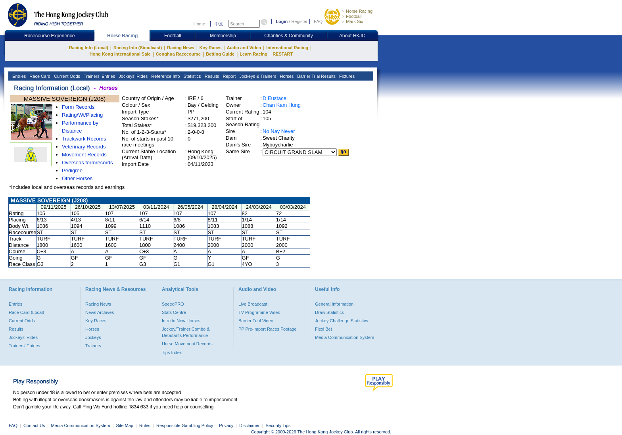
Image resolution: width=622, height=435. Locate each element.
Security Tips (278, 425)
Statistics (191, 76)
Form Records (78, 107)
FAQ (318, 21)
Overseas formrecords (87, 163)
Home (199, 23)
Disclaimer (249, 425)
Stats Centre (174, 312)
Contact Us (34, 425)
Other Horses (77, 178)
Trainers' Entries (99, 76)
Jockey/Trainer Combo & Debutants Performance (186, 332)
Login (282, 21)
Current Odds (66, 76)
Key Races (211, 47)
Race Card (39, 76)
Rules (145, 425)
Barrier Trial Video (255, 320)
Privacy (226, 425)
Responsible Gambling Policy (184, 425)
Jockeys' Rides (132, 76)
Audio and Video (244, 47)
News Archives (99, 312)
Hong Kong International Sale (120, 54)
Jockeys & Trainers (257, 76)
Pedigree (72, 170)
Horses (286, 76)
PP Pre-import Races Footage (267, 329)
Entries (18, 76)
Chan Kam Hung (282, 105)
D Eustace (274, 98)
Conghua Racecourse (178, 54)
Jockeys (93, 337)
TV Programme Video (259, 312)
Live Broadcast (252, 304)
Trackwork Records (84, 139)
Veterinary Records (84, 147)
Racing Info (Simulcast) (137, 47)
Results (211, 76)
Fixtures (346, 76)
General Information (334, 304)
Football (353, 16)
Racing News (180, 47)
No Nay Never (279, 131)
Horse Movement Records (187, 343)
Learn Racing (253, 54)
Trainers (93, 345)
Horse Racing (359, 11)
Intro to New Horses (181, 320)
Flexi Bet (323, 329)
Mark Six (354, 21)
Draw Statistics (329, 312)
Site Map (124, 425)
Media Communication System (344, 337)
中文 (219, 23)
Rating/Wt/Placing (82, 115)
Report (228, 76)
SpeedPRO (173, 304)
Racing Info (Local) (88, 47)
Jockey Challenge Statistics (341, 320)
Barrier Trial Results (316, 76)
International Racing (287, 47)
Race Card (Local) (26, 312)
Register (299, 21)
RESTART (283, 54)
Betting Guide (220, 54)
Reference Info (165, 76)
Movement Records (84, 155)
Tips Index (172, 352)
